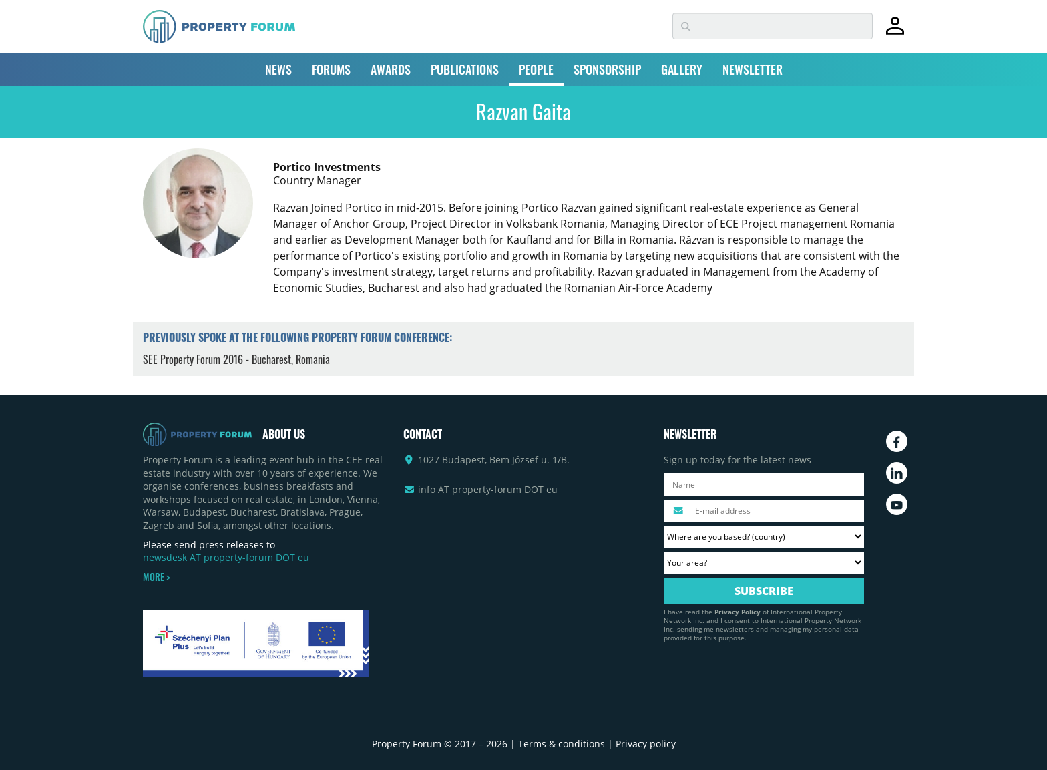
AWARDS (391, 69)
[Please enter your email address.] (764, 511)
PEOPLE (536, 69)
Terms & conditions (561, 743)
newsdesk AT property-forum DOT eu (226, 557)
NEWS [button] (278, 69)
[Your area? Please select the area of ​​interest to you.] (764, 563)
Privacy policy (646, 743)
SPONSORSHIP (607, 69)
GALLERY (681, 69)
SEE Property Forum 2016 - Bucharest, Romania (236, 359)
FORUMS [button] (331, 69)
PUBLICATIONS (465, 69)
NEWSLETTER (752, 69)
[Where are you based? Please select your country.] (764, 537)
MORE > (156, 577)
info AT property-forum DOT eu (488, 489)
